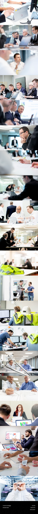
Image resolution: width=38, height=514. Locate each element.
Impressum (33, 507)
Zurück (5, 8)
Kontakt (33, 3)
